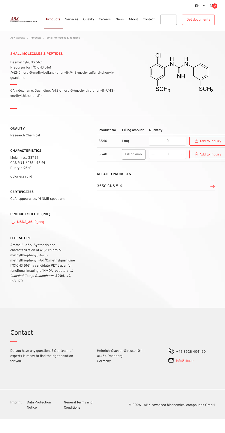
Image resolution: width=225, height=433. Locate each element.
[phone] (171, 352)
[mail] (171, 361)
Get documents (198, 20)
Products (35, 38)
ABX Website (17, 38)
